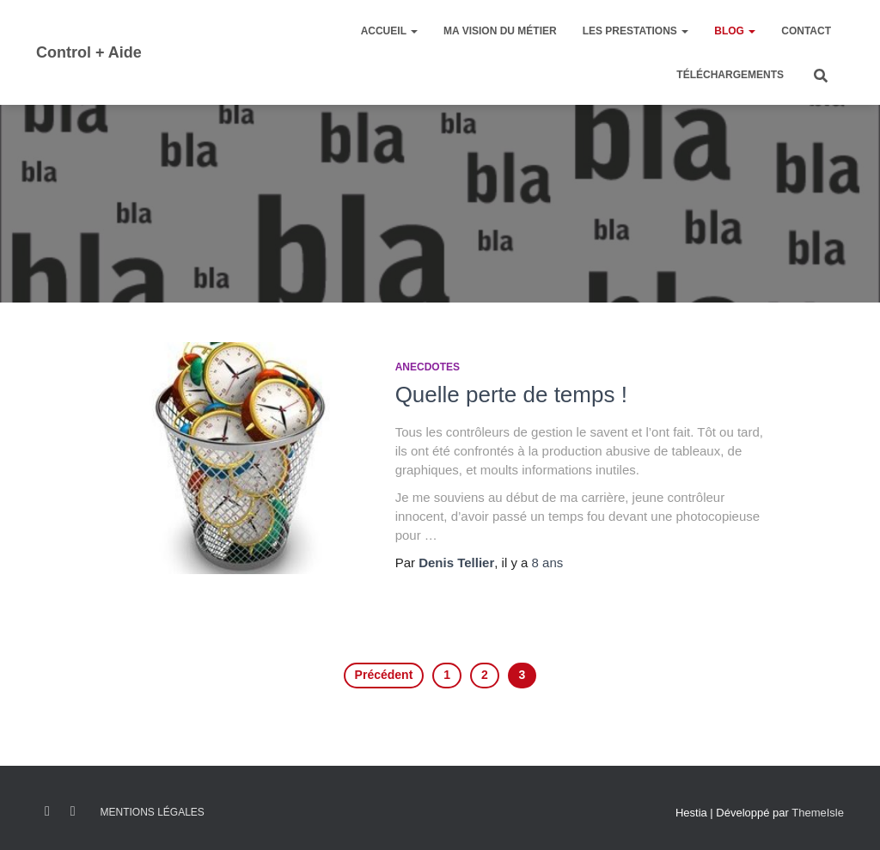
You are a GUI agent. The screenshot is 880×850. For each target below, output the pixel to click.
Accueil (389, 31)
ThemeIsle (817, 812)
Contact (806, 31)
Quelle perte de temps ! (511, 394)
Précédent (384, 675)
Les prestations (636, 31)
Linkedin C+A (73, 811)
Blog (734, 31)
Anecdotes (427, 367)
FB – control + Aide (47, 811)
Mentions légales (152, 812)
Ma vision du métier (500, 31)
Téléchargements (730, 75)
